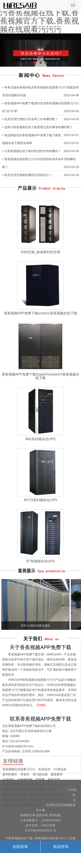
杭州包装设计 (32, 804)
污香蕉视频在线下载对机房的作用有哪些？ (32, 151)
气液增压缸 (38, 794)
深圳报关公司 (35, 784)
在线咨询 (20, 847)
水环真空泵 (37, 789)
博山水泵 (36, 799)
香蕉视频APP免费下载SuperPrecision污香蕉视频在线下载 (41, 376)
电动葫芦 (20, 789)
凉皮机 (52, 789)
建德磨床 (57, 774)
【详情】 (41, 705)
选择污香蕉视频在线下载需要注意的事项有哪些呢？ (38, 127)
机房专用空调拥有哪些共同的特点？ (28, 175)
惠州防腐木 (9, 774)
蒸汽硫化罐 (40, 774)
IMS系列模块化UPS (40, 439)
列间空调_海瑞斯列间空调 (40, 252)
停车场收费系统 (12, 784)
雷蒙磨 (40, 779)
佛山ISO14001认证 (15, 794)
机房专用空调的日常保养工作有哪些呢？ (31, 119)
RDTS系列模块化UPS (40, 500)
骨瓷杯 (24, 774)
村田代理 (54, 779)
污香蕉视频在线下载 (18, 838)
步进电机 (8, 779)
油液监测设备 (11, 804)
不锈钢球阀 (24, 779)
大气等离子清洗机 (57, 799)
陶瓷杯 (21, 799)
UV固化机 (60, 769)
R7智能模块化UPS (40, 561)
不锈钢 (6, 789)
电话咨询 (60, 847)
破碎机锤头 (56, 794)
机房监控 (44, 769)
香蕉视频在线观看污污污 (18, 769)
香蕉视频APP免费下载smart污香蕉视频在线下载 (40, 313)
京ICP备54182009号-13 (40, 830)
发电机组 (8, 799)
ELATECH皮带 (57, 784)
